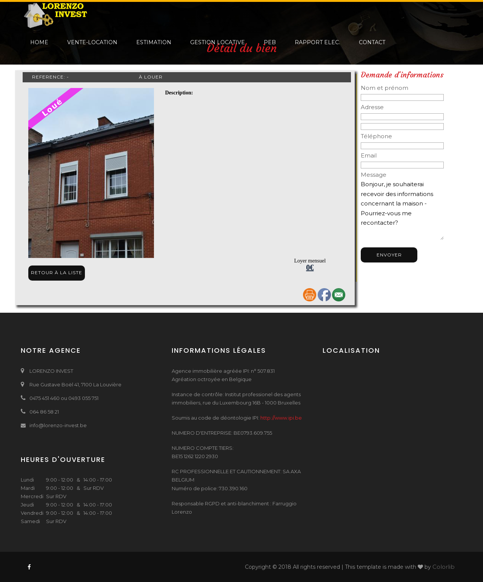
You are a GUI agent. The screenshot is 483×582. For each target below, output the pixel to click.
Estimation (153, 42)
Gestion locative (217, 42)
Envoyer (389, 255)
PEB (270, 42)
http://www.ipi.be (281, 418)
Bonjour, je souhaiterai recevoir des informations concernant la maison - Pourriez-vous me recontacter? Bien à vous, (402, 209)
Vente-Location (92, 42)
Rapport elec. (317, 42)
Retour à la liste (56, 272)
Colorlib (443, 566)
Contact (372, 42)
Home (39, 42)
